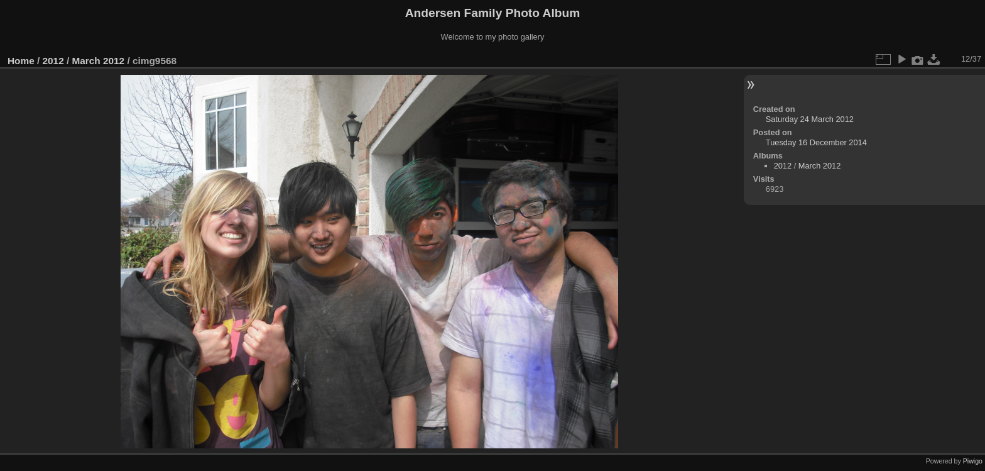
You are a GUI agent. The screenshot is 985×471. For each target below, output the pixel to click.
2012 (53, 60)
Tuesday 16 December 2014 (816, 142)
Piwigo (972, 461)
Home (21, 60)
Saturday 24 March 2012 (810, 119)
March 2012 (98, 60)
